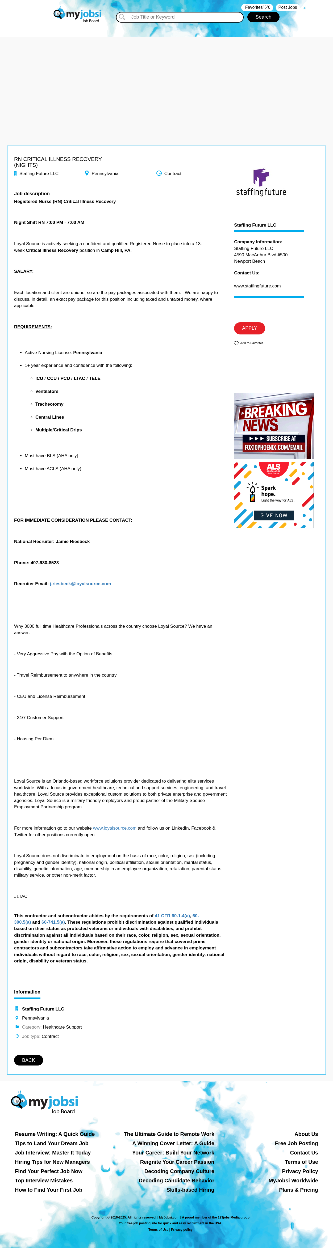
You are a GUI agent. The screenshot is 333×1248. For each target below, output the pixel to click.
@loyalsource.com (91, 583)
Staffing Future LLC (255, 225)
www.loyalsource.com (114, 828)
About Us (306, 1134)
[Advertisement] (166, 74)
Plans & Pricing (298, 1190)
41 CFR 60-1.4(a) (172, 915)
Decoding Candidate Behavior (177, 1180)
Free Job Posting (296, 1143)
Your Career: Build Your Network (173, 1153)
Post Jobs (287, 7)
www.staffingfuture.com (257, 285)
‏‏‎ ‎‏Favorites (257, 8)
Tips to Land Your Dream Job (52, 1143)
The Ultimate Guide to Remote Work (169, 1134)
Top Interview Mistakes (44, 1180)
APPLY (249, 328)
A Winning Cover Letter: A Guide (173, 1143)
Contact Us (304, 1153)
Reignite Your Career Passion (177, 1162)
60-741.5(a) (53, 922)
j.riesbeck (60, 583)
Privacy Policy (300, 1171)
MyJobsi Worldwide (293, 1180)
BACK (28, 1060)
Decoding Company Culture (179, 1171)
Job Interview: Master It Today (53, 1153)
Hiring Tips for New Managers (52, 1162)
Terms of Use (301, 1162)
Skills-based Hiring (190, 1190)
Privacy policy (182, 1230)
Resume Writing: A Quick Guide (55, 1134)
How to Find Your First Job (48, 1190)
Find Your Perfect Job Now (48, 1171)
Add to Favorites (251, 343)
